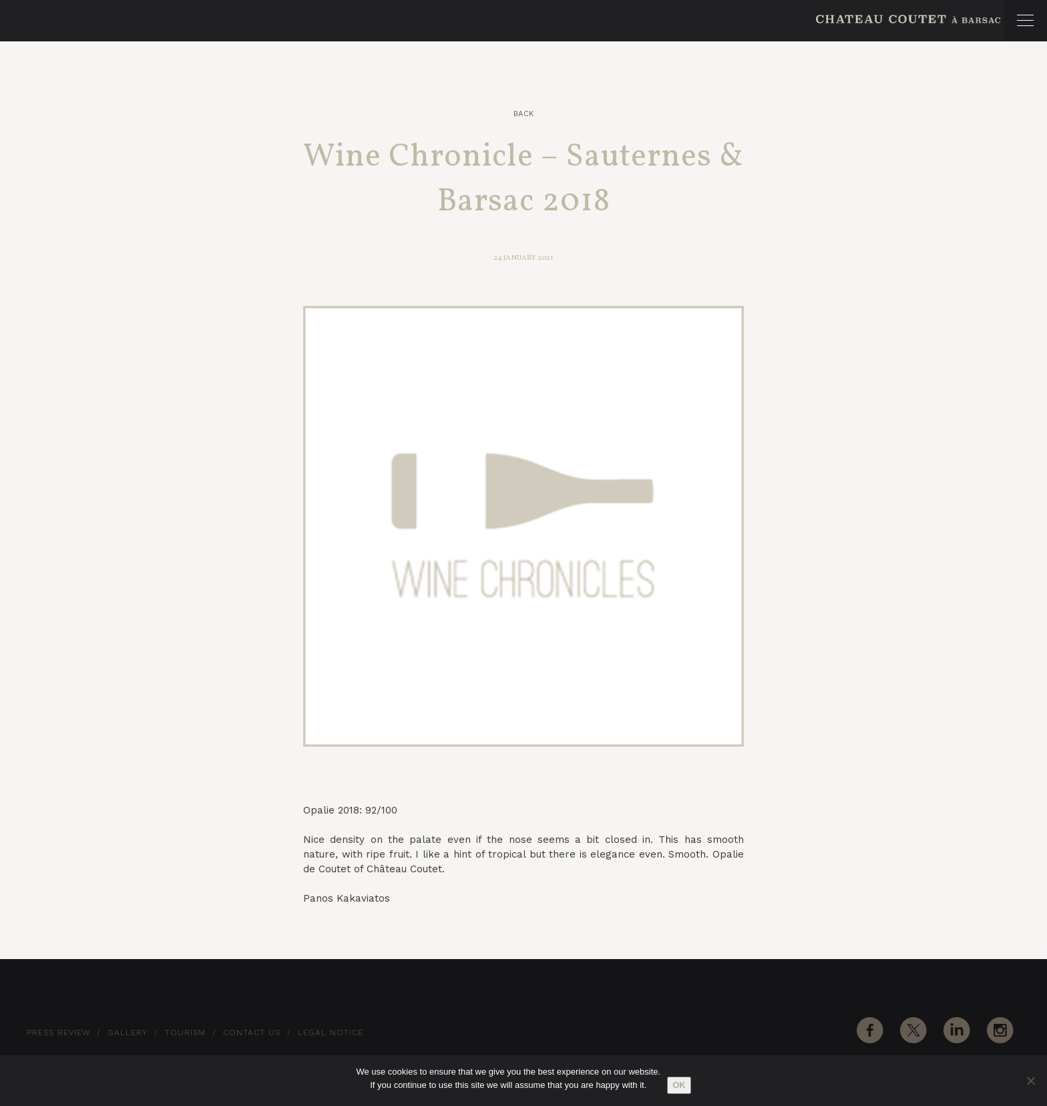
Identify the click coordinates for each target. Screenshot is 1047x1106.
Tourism (185, 1032)
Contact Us (251, 1032)
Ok (679, 1085)
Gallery (128, 1032)
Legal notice (330, 1032)
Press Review (58, 1032)
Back (523, 114)
